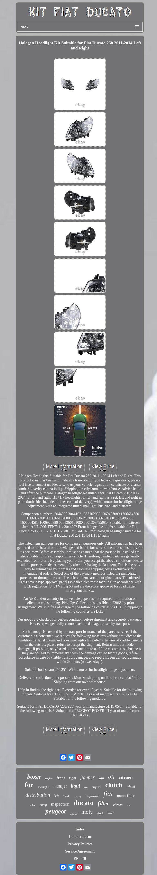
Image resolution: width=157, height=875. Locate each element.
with (110, 812)
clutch (113, 785)
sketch (100, 813)
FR (83, 859)
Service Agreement (80, 851)
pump (43, 805)
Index (79, 829)
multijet (60, 786)
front (61, 778)
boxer (34, 776)
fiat (108, 794)
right (72, 778)
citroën (118, 805)
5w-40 (66, 796)
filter (103, 803)
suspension (92, 796)
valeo (33, 805)
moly (87, 812)
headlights (43, 787)
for (29, 785)
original (96, 787)
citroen (126, 777)
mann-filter (125, 795)
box (128, 805)
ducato (84, 803)
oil (111, 776)
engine (49, 778)
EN (76, 859)
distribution (37, 795)
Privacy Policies (79, 844)
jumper (87, 777)
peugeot (55, 811)
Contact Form (80, 837)
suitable (73, 814)
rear (85, 788)
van (101, 778)
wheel (131, 786)
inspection (60, 804)
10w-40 (77, 797)
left (56, 796)
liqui (75, 786)
